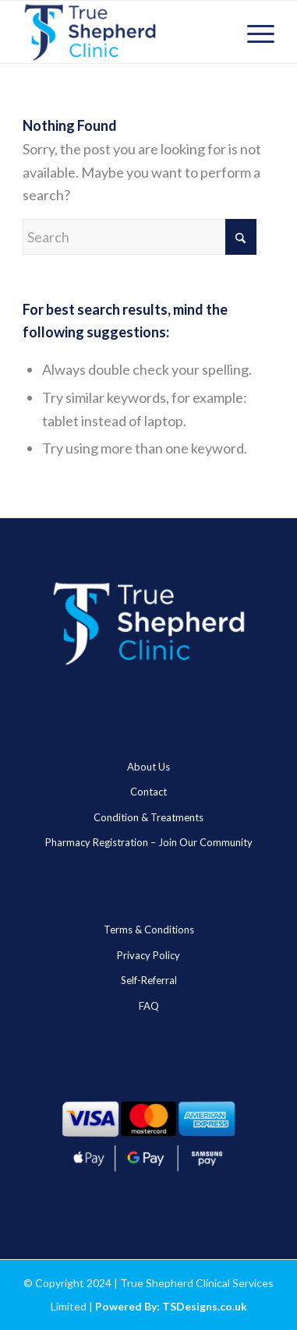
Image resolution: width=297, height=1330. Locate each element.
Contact (148, 791)
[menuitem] (253, 32)
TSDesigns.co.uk (204, 1306)
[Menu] (253, 32)
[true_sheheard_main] (124, 32)
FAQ (149, 1006)
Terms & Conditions (149, 929)
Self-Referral (149, 980)
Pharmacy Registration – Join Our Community (149, 842)
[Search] (139, 237)
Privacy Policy (148, 955)
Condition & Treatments (148, 817)
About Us (148, 766)
